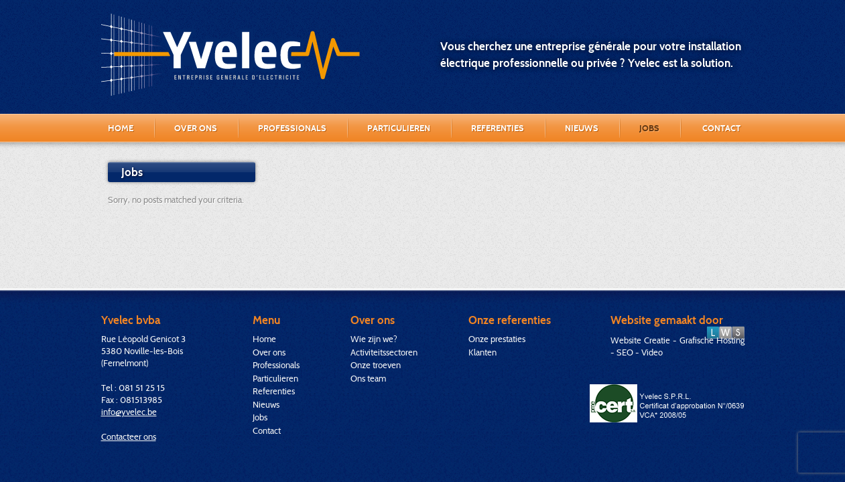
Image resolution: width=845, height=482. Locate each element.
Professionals (292, 128)
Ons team (368, 378)
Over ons (195, 128)
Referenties (497, 128)
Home (120, 128)
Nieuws (581, 128)
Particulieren (398, 128)
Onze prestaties (496, 338)
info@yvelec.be (129, 411)
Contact (721, 128)
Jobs (649, 128)
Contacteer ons (128, 436)
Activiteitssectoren (383, 352)
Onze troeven (375, 364)
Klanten (482, 352)
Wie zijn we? (373, 338)
